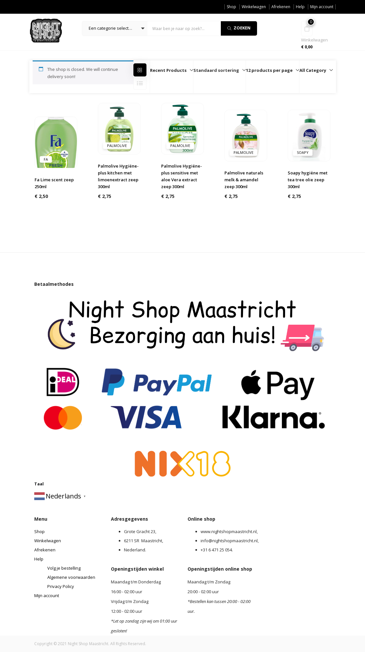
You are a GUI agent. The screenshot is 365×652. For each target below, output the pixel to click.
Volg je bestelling (64, 568)
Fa (46, 159)
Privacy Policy (60, 586)
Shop (231, 6)
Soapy (303, 152)
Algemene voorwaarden (71, 577)
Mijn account (321, 6)
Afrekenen (280, 6)
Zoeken (239, 28)
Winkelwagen (254, 6)
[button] (114, 28)
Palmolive (117, 145)
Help (300, 6)
